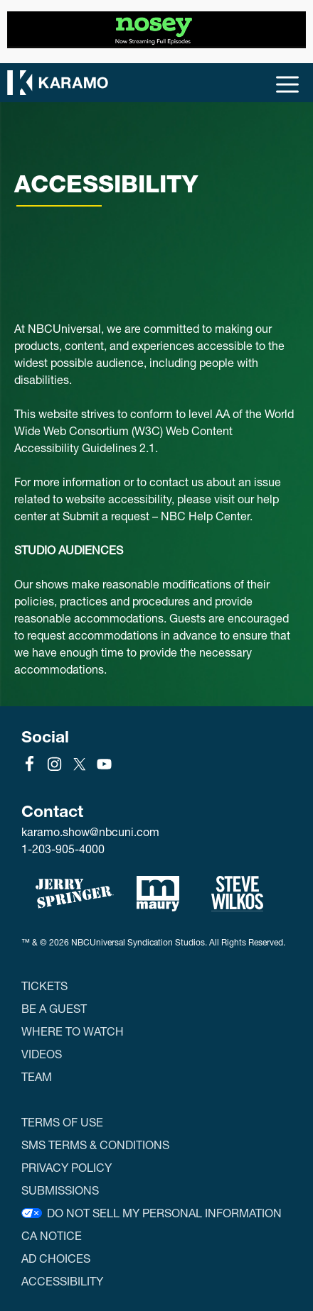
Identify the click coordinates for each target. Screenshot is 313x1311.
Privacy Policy (66, 1167)
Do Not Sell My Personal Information (164, 1212)
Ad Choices (55, 1258)
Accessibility (62, 1281)
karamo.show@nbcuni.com (90, 832)
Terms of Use (62, 1122)
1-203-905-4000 (63, 848)
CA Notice (51, 1235)
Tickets (44, 985)
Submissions (60, 1190)
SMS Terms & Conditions (95, 1144)
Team (36, 1076)
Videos (41, 1053)
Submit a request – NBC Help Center (156, 515)
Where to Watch (72, 1031)
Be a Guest (54, 1008)
